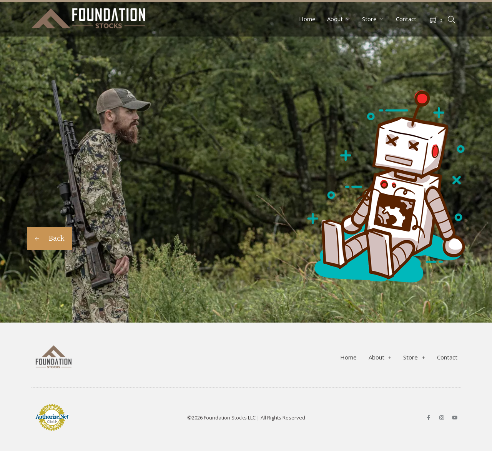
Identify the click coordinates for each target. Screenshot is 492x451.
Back (49, 238)
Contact (406, 19)
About (335, 19)
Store (369, 19)
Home (307, 19)
